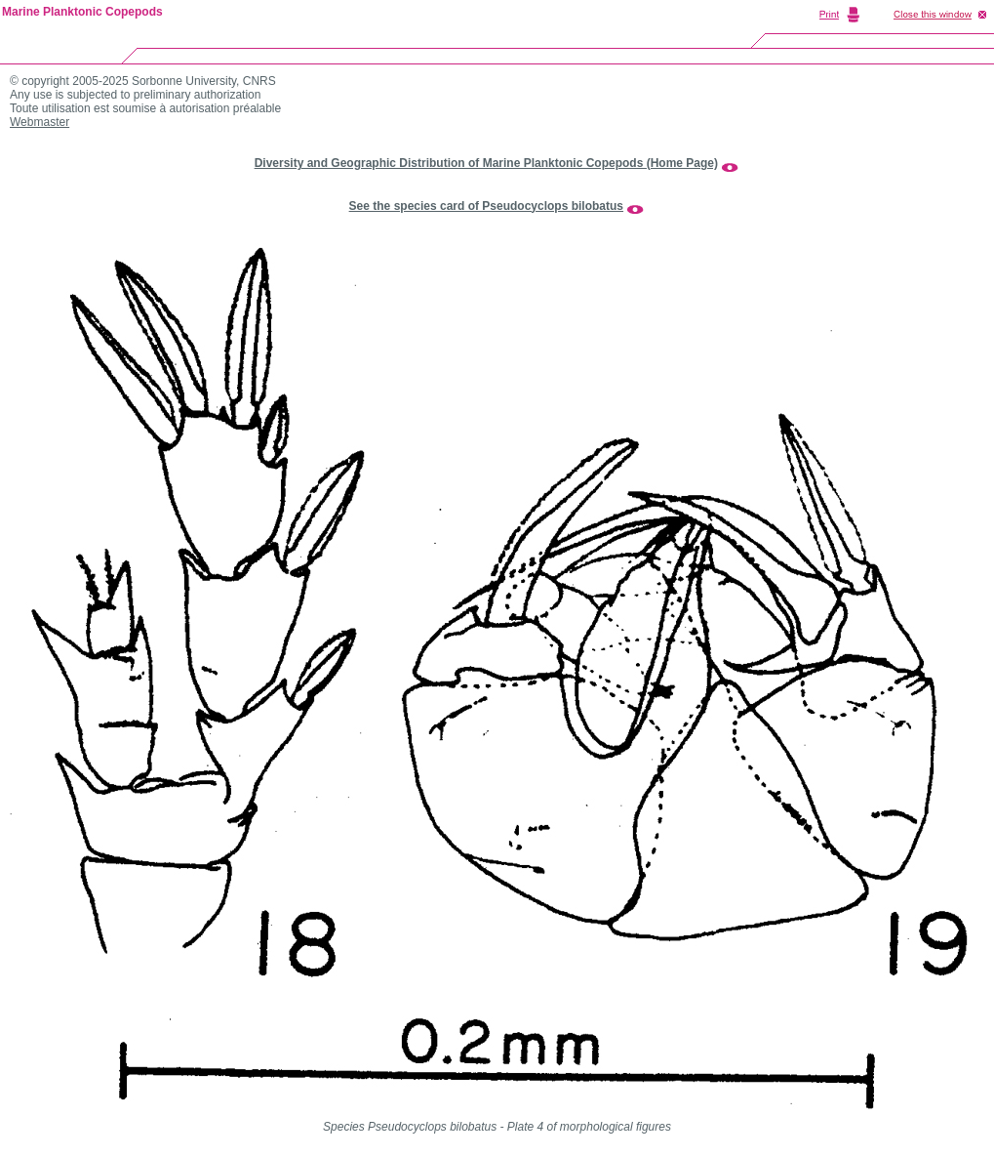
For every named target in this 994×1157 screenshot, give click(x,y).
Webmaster (39, 122)
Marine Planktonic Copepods (82, 12)
